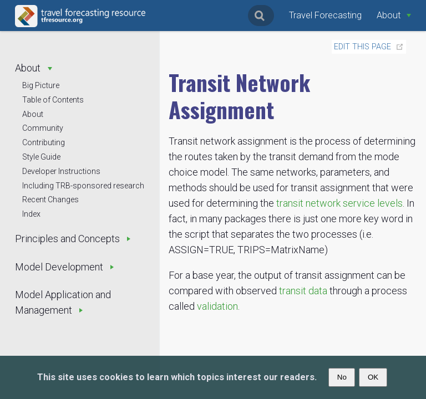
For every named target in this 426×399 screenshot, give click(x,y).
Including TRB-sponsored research (83, 185)
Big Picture (40, 85)
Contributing (43, 142)
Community (42, 128)
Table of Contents (53, 99)
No (342, 377)
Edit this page (362, 47)
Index (31, 213)
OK (373, 377)
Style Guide (41, 156)
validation (217, 306)
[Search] (261, 15)
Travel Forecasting (325, 15)
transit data (303, 290)
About (32, 114)
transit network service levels (339, 203)
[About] (394, 15)
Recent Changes (50, 199)
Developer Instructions (61, 171)
